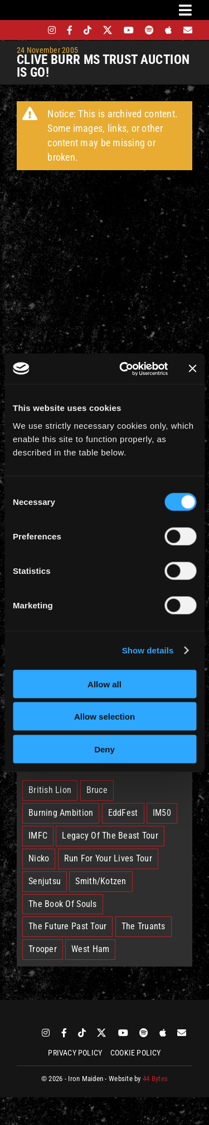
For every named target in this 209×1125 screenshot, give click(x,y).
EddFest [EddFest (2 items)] (123, 812)
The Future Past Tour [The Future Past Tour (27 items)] (67, 926)
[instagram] (52, 30)
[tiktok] (87, 30)
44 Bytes (155, 1078)
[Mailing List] (187, 30)
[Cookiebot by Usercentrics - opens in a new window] (124, 368)
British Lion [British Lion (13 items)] (49, 790)
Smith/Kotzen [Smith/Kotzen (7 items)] (100, 881)
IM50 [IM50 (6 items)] (162, 812)
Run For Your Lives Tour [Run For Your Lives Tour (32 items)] (108, 858)
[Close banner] (192, 369)
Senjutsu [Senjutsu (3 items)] (44, 881)
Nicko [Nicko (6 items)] (38, 858)
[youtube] (129, 30)
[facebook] (69, 30)
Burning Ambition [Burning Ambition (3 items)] (60, 812)
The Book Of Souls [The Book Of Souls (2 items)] (62, 904)
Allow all (104, 683)
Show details (148, 650)
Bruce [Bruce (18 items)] (97, 790)
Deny (104, 749)
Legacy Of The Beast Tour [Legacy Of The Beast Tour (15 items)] (110, 835)
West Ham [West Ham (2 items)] (90, 949)
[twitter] (108, 30)
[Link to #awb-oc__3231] (185, 10)
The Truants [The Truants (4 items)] (143, 926)
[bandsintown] (32, 30)
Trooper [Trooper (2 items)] (42, 949)
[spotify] (149, 30)
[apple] (168, 30)
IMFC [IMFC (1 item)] (37, 835)
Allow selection (104, 716)
